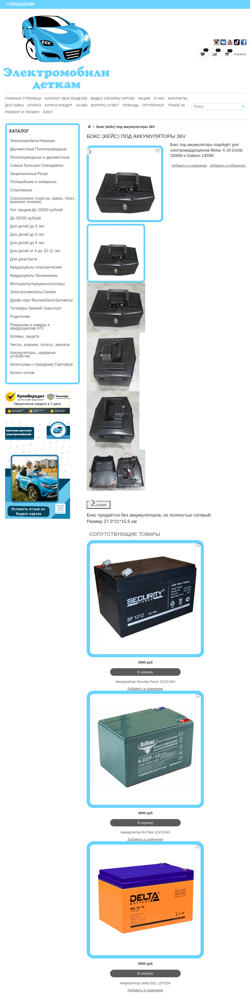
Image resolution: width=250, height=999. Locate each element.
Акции (144, 98)
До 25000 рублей (47, 210)
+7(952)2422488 (20, 4)
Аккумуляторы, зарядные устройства (33, 354)
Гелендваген (52, 165)
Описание (98, 505)
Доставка (14, 105)
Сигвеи (49, 292)
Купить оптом (22, 373)
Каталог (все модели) (66, 98)
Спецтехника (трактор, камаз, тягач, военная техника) (42, 200)
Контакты (177, 98)
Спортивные (21, 190)
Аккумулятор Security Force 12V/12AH (145, 682)
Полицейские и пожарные (33, 182)
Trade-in (176, 105)
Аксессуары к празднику (32, 364)
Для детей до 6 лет (27, 234)
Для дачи (18, 259)
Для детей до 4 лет (27, 226)
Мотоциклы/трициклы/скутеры (37, 284)
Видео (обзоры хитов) (113, 98)
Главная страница (23, 98)
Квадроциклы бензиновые (33, 275)
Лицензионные (23, 174)
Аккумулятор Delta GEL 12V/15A (145, 983)
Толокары (19, 308)
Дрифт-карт (20, 300)
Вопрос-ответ (105, 105)
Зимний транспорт (45, 308)
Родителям (20, 316)
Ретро (42, 174)
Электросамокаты (26, 292)
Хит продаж (20, 210)
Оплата (34, 105)
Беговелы (64, 300)
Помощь (130, 105)
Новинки (47, 141)
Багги (32, 259)
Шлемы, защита (24, 336)
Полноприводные (50, 149)
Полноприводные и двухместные (40, 157)
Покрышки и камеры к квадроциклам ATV (30, 326)
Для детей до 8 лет (27, 243)
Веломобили (43, 300)
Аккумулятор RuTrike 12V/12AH (145, 832)
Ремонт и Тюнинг (22, 112)
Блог (48, 112)
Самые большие (25, 165)
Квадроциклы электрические (36, 267)
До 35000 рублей (25, 218)
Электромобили (24, 141)
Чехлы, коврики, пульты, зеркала (40, 345)
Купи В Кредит (58, 105)
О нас (159, 98)
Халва (82, 105)
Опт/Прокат (153, 105)
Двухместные (22, 149)
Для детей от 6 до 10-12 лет (35, 251)
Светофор (63, 364)
